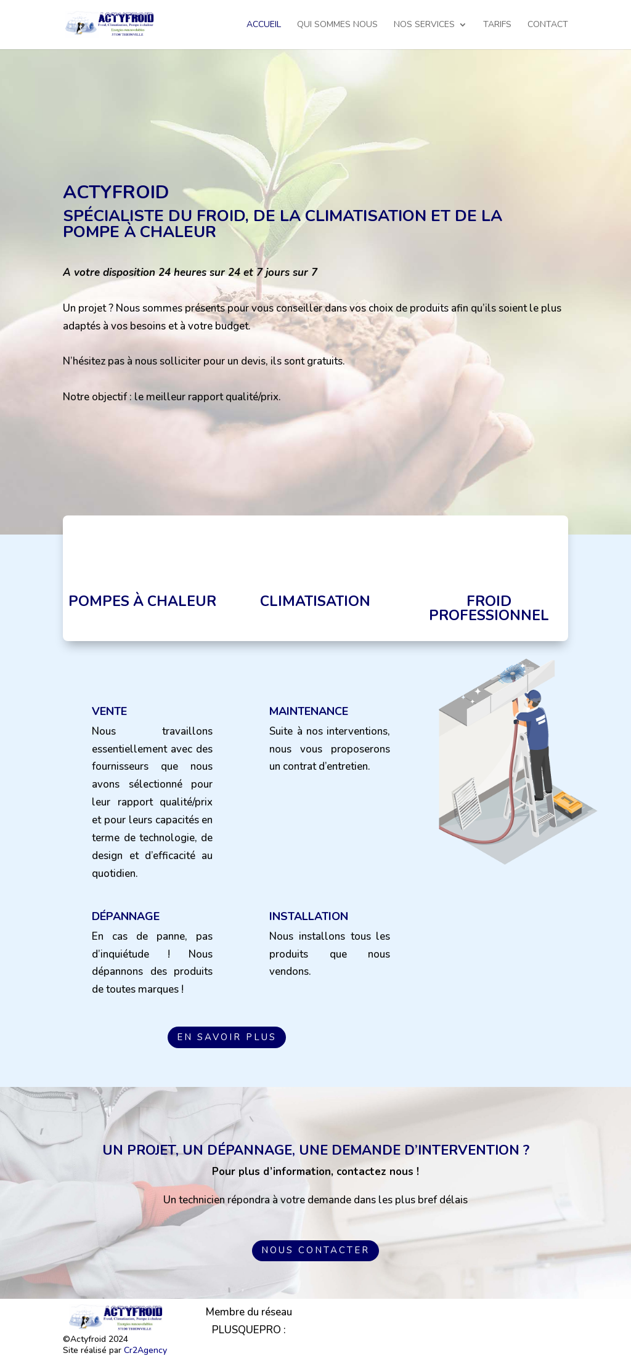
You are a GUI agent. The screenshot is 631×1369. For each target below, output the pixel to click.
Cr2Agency (145, 1350)
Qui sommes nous (337, 25)
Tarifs (497, 25)
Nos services (424, 25)
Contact (547, 25)
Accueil (263, 25)
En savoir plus (227, 1037)
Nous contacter (315, 1250)
